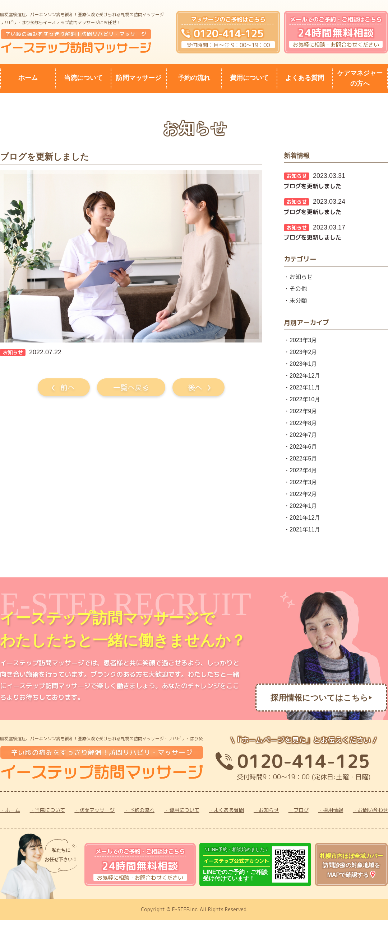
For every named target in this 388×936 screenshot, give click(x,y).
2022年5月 (303, 458)
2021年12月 (305, 518)
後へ (195, 387)
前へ (67, 387)
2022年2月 (303, 494)
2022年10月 (305, 399)
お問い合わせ (373, 810)
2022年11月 (305, 387)
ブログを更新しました (312, 186)
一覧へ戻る (131, 387)
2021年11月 (305, 529)
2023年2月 (303, 352)
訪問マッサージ (138, 77)
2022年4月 (303, 470)
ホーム (28, 77)
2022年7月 (303, 435)
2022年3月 (303, 482)
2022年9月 (303, 411)
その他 (298, 289)
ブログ (301, 810)
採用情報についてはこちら (319, 697)
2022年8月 (303, 423)
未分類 (298, 300)
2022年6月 (303, 447)
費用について (249, 77)
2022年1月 (303, 506)
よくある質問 (304, 77)
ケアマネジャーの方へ (360, 78)
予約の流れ (194, 77)
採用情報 (333, 810)
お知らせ (301, 277)
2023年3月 (303, 340)
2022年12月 (305, 376)
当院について (83, 77)
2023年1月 (303, 364)
